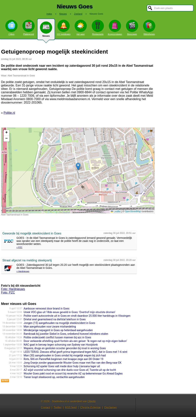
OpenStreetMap (133, 211)
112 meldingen (63, 27)
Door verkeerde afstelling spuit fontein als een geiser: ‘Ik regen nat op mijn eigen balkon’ (75, 341)
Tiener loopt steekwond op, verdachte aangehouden (54, 377)
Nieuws (46, 30)
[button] (78, 166)
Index (49, 14)
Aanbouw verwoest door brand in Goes (46, 308)
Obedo (92, 401)
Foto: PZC (8, 292)
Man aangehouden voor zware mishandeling (50, 326)
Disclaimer (110, 407)
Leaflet (115, 211)
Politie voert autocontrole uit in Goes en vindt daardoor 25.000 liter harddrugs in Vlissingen (77, 315)
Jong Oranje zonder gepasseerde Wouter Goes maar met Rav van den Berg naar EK (72, 362)
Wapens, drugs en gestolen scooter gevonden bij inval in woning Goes (65, 348)
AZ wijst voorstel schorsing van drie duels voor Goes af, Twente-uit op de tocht (70, 369)
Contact (45, 407)
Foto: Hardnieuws (13, 289)
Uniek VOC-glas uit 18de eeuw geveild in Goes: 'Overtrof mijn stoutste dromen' (69, 312)
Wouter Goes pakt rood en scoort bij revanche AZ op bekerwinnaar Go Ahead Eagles (73, 373)
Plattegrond (28, 27)
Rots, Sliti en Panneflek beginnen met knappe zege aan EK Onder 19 (63, 359)
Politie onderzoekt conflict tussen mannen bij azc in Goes (57, 337)
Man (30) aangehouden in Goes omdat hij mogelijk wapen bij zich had (65, 355)
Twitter (57, 407)
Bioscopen (132, 27)
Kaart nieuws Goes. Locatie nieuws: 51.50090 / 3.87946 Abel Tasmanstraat (77, 170)
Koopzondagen (115, 27)
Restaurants (98, 27)
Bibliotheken (149, 27)
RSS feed (70, 407)
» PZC (19, 247)
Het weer (81, 27)
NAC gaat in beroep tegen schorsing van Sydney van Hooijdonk (61, 344)
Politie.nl (9, 112)
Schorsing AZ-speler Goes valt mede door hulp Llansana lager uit (62, 366)
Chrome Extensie (90, 407)
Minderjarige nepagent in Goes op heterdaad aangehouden (58, 330)
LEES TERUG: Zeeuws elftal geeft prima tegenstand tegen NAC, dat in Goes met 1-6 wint (75, 351)
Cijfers (11, 27)
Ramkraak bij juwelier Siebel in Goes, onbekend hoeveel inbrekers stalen (66, 333)
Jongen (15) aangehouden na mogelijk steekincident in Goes (59, 322)
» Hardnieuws (23, 271)
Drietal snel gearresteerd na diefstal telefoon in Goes (55, 319)
